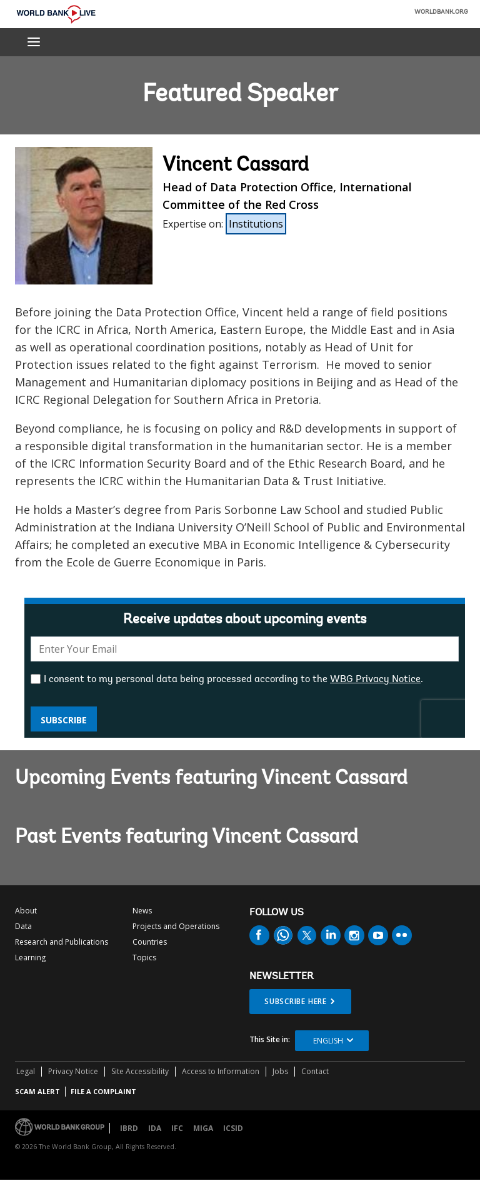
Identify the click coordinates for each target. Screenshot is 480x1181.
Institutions (256, 224)
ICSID (233, 1128)
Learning (30, 957)
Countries (149, 942)
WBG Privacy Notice (375, 680)
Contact (315, 1071)
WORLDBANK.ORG (441, 12)
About (26, 910)
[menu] (33, 42)
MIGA (203, 1128)
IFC (177, 1128)
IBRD (129, 1128)
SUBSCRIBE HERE (295, 1001)
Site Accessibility (140, 1071)
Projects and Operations (175, 926)
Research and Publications (61, 942)
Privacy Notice (73, 1071)
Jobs (280, 1071)
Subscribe (64, 720)
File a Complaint (103, 1091)
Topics (144, 957)
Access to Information (220, 1071)
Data (23, 926)
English (328, 1040)
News (142, 910)
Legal (25, 1071)
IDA (154, 1128)
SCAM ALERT (37, 1091)
